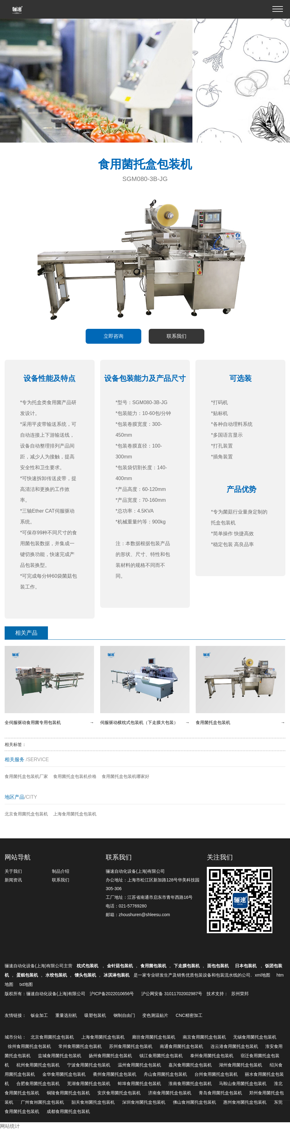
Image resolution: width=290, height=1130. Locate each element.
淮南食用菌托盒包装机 (190, 1083)
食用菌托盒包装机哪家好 (125, 776)
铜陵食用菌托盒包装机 (68, 1092)
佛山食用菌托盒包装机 (194, 1102)
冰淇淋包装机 (117, 975)
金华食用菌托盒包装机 (64, 1074)
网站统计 (10, 1126)
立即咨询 (113, 336)
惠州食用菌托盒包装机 (245, 1102)
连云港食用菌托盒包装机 (234, 1046)
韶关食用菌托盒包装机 (93, 1102)
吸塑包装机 (95, 1015)
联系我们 (176, 336)
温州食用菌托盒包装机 (139, 1064)
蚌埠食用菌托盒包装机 (139, 1083)
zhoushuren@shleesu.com (144, 914)
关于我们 (13, 871)
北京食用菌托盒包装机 (26, 813)
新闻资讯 (13, 879)
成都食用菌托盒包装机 (68, 1111)
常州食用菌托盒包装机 (80, 1046)
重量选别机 (66, 1015)
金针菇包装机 (120, 965)
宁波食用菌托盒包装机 (88, 1064)
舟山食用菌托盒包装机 (165, 1074)
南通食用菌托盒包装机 (181, 1046)
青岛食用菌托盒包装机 (220, 1092)
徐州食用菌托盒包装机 (29, 1046)
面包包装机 (218, 965)
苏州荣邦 (240, 993)
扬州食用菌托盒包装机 (110, 1055)
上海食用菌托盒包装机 (74, 813)
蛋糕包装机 (27, 975)
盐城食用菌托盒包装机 (59, 1055)
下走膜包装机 (187, 965)
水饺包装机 (56, 975)
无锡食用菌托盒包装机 (254, 1037)
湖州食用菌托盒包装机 (240, 1064)
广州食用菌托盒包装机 (42, 1102)
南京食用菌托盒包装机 (204, 1037)
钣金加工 (39, 1015)
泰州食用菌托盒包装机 (211, 1055)
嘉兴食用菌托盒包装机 (190, 1064)
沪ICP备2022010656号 (112, 993)
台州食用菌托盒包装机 (216, 1074)
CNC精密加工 (189, 1015)
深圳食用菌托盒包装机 (143, 1102)
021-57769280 (133, 905)
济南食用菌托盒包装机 (169, 1092)
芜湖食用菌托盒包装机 (88, 1083)
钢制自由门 (124, 1015)
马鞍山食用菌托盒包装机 (243, 1083)
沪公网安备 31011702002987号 (171, 993)
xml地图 (262, 975)
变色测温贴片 (155, 1015)
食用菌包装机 (153, 965)
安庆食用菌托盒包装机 (119, 1092)
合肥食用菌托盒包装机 (38, 1083)
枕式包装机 (88, 965)
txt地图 (26, 984)
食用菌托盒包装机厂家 (26, 776)
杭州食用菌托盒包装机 (38, 1064)
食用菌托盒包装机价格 (74, 776)
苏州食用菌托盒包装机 (130, 1046)
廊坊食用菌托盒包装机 (153, 1037)
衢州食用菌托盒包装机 (114, 1074)
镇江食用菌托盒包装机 (161, 1055)
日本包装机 (246, 965)
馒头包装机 (85, 975)
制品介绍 (60, 871)
